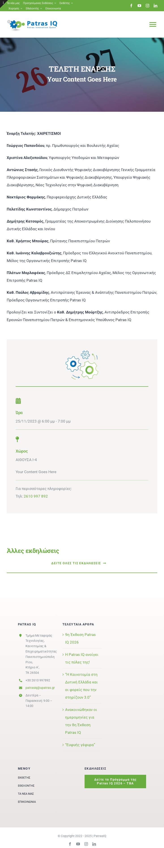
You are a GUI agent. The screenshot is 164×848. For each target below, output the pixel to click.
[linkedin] (155, 5)
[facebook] (131, 5)
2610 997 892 (36, 496)
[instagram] (147, 5)
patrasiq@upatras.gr (40, 687)
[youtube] (139, 5)
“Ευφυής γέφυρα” (80, 745)
